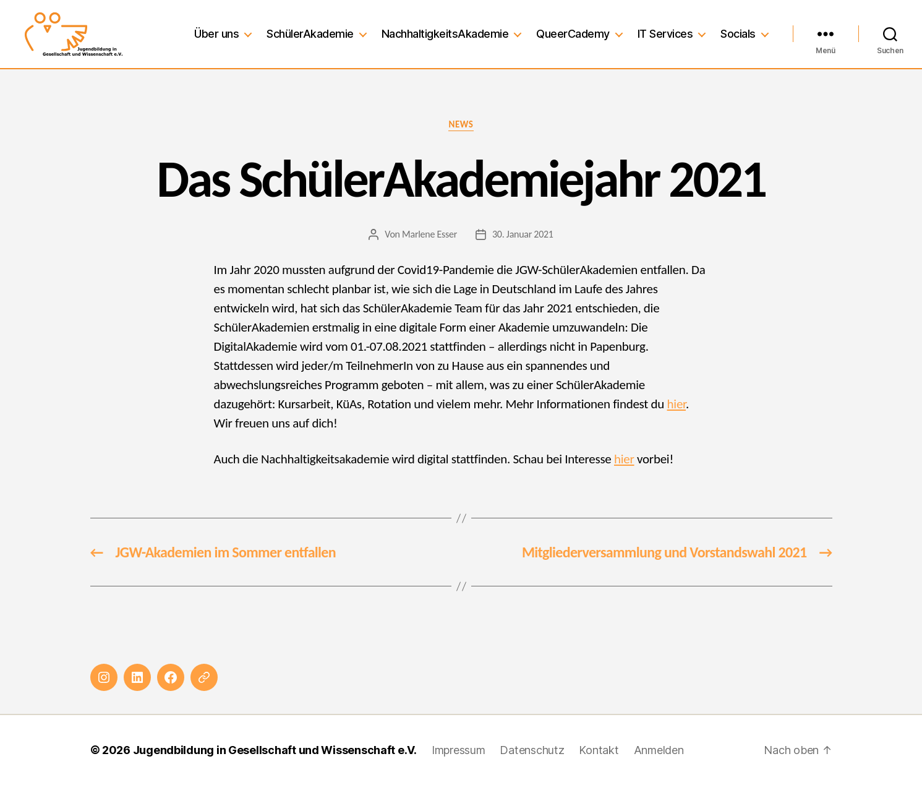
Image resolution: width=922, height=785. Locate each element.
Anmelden (659, 750)
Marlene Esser (429, 234)
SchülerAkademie (310, 33)
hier (676, 404)
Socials (738, 33)
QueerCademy (573, 33)
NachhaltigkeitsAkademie (445, 33)
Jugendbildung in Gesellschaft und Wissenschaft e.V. (275, 750)
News (460, 124)
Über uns (216, 33)
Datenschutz (532, 750)
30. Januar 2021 (522, 234)
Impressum (458, 750)
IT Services (665, 33)
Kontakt (598, 750)
